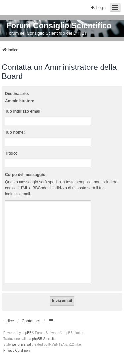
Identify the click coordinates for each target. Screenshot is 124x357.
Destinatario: (17, 93)
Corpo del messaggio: (26, 174)
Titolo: (11, 153)
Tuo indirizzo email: (23, 111)
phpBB (27, 333)
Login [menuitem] (98, 7)
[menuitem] (8, 351)
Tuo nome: (15, 132)
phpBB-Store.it (43, 339)
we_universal (21, 344)
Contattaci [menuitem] (31, 321)
